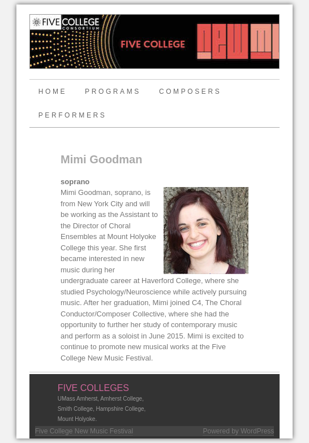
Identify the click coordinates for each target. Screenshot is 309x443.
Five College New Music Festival (84, 431)
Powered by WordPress (238, 431)
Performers (72, 115)
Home (52, 91)
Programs (113, 91)
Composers (190, 91)
